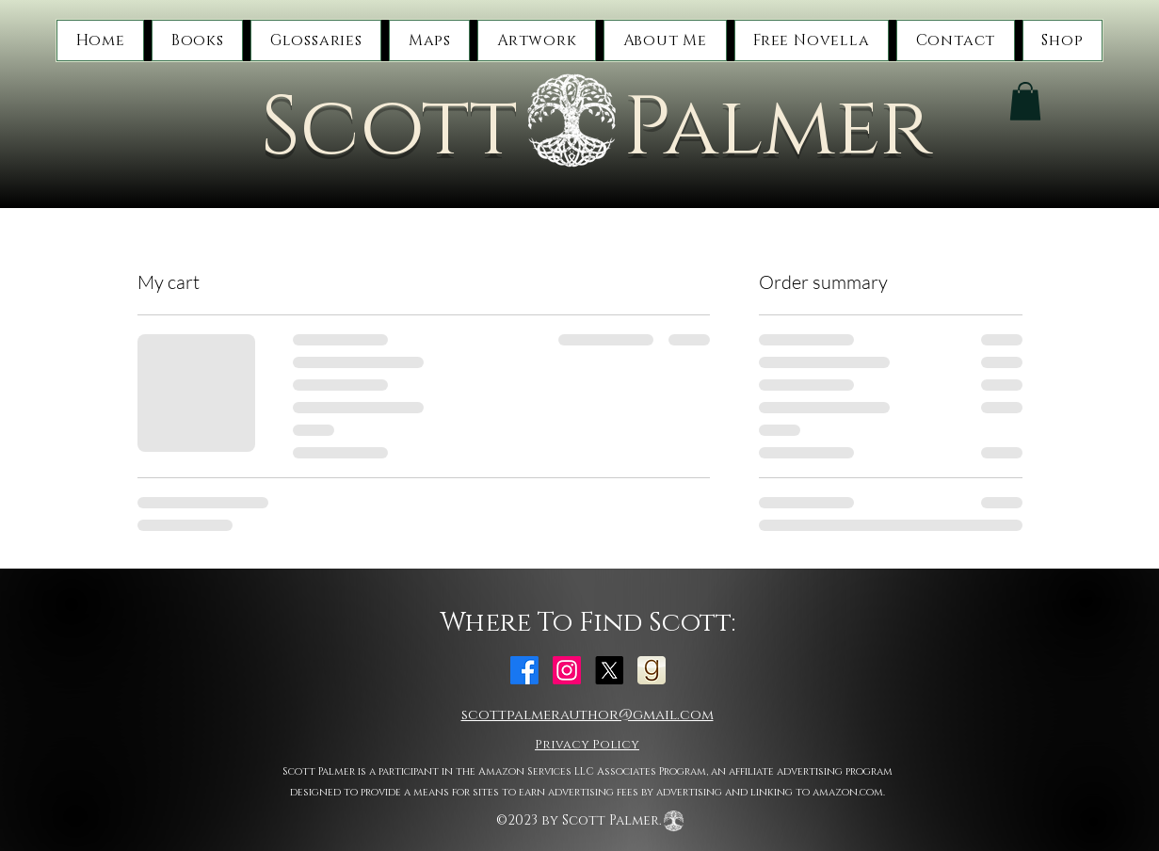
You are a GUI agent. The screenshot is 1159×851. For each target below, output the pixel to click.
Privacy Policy (587, 744)
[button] (197, 40)
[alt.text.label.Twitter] (609, 670)
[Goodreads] (651, 670)
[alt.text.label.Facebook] (524, 670)
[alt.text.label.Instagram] (567, 670)
